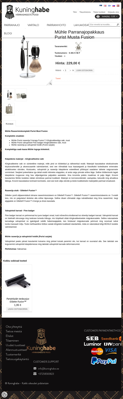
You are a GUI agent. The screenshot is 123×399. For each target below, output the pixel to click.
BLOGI (8, 33)
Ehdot (9, 336)
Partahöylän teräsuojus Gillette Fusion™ (17, 300)
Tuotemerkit (13, 354)
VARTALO (33, 25)
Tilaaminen (12, 340)
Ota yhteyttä (14, 326)
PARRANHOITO (56, 25)
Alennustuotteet (16, 349)
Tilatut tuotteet (99, 12)
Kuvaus (9, 124)
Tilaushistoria (84, 12)
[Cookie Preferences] (4, 394)
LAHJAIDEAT (81, 25)
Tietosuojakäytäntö (17, 359)
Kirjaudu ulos (113, 12)
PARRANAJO (12, 25)
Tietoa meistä (14, 331)
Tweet (58, 78)
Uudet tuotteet (15, 345)
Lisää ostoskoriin (84, 70)
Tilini (75, 12)
